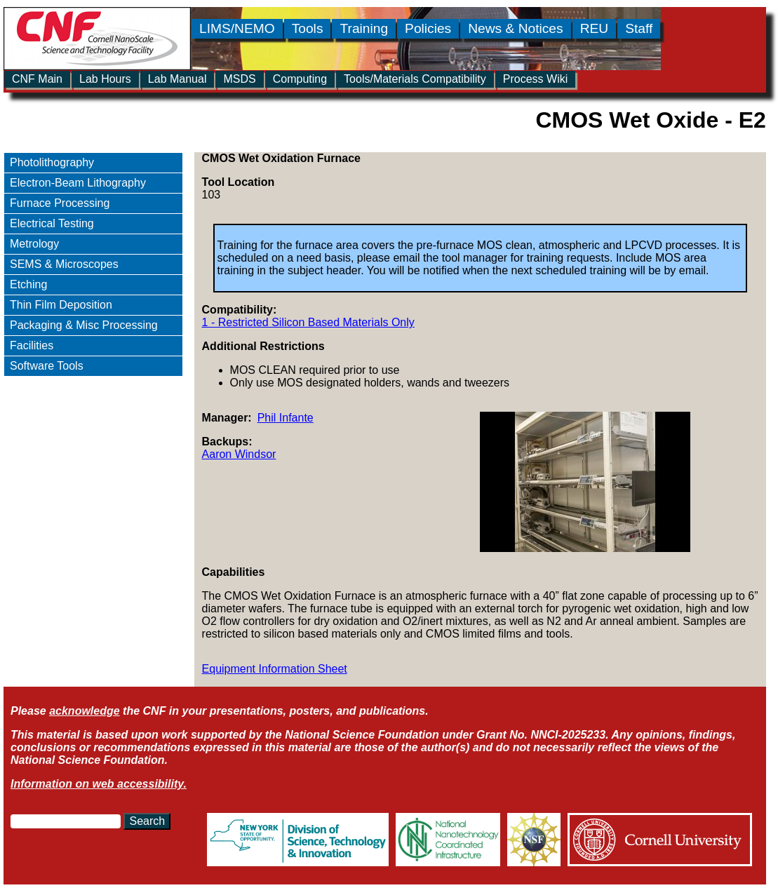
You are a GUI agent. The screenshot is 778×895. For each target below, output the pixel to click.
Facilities (31, 345)
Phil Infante (285, 418)
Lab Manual (177, 79)
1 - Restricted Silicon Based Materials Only (308, 322)
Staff (638, 28)
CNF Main (37, 79)
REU (594, 28)
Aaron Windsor (239, 454)
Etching (28, 284)
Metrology (34, 244)
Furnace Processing (59, 203)
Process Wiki (535, 79)
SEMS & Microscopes (64, 264)
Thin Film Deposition (61, 305)
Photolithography (52, 162)
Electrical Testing (52, 223)
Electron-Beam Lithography (78, 183)
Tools (307, 28)
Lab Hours (105, 79)
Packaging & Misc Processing (84, 325)
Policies (428, 28)
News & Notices (515, 28)
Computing (300, 79)
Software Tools (46, 366)
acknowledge (84, 711)
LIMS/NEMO (237, 28)
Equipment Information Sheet (274, 669)
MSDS (239, 79)
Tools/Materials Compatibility (415, 79)
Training (364, 28)
